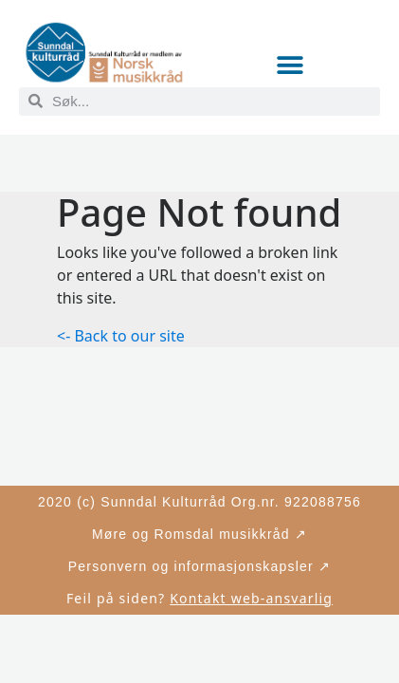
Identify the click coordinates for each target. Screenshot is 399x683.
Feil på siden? (199, 598)
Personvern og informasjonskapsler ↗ (199, 566)
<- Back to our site (121, 335)
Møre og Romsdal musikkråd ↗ (199, 534)
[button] (289, 66)
